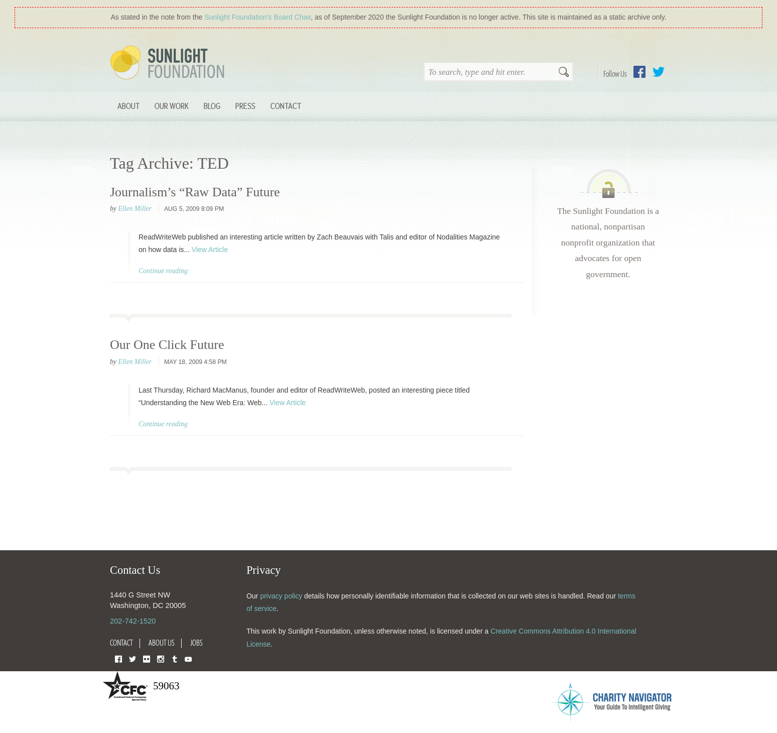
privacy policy (281, 596)
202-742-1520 (133, 621)
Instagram (160, 658)
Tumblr (174, 658)
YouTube (188, 658)
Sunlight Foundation (169, 63)
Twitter (659, 72)
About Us (162, 642)
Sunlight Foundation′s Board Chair (257, 17)
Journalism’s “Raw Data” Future (195, 192)
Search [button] (564, 73)
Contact (286, 105)
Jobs (196, 642)
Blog (212, 105)
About (128, 105)
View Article (210, 250)
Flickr (146, 658)
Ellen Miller (135, 208)
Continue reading (163, 271)
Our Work (172, 105)
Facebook (639, 72)
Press (245, 105)
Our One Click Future (167, 344)
